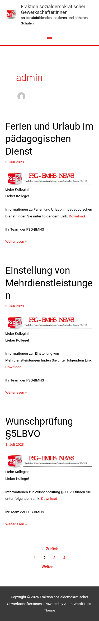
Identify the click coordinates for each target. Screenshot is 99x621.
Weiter (49, 566)
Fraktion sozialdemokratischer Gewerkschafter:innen (53, 9)
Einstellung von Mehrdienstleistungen (49, 283)
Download (77, 216)
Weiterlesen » (16, 240)
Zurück (49, 549)
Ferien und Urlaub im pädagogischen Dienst (49, 139)
